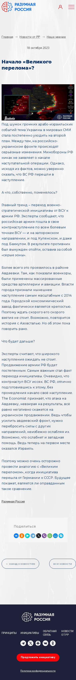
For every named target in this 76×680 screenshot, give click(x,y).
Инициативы (30, 633)
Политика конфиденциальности (38, 671)
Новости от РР (67, 633)
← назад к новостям (20, 563)
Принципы (9, 633)
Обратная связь (50, 633)
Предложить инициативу (38, 657)
